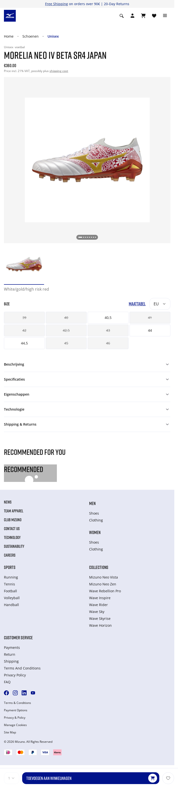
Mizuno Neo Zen (102, 584)
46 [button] (108, 343)
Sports (10, 567)
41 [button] (150, 317)
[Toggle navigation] (165, 16)
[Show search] (121, 16)
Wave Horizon (100, 625)
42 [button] (24, 330)
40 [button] (66, 317)
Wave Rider (98, 604)
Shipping (11, 661)
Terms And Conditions (22, 668)
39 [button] (24, 317)
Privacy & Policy (14, 717)
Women (94, 532)
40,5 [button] (108, 317)
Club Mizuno (12, 519)
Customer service (18, 637)
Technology (12, 537)
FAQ (7, 682)
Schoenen (30, 36)
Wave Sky (96, 611)
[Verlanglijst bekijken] (154, 16)
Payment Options (15, 710)
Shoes (94, 513)
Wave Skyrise (100, 618)
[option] (24, 264)
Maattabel (137, 303)
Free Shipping (56, 3)
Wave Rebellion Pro (105, 591)
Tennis (9, 584)
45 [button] (66, 343)
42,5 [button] (66, 330)
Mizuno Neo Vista (103, 577)
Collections (98, 567)
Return (9, 654)
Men (92, 503)
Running (11, 577)
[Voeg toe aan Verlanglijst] (168, 778)
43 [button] (108, 330)
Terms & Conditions (17, 703)
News (8, 502)
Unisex (53, 36)
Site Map (10, 732)
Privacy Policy (15, 675)
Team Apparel (13, 510)
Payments (12, 647)
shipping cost (58, 71)
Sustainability (14, 546)
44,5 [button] (24, 343)
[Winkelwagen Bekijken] (143, 16)
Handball (11, 604)
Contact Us (12, 528)
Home (9, 36)
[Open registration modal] (132, 16)
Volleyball (12, 597)
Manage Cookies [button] (15, 725)
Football (10, 591)
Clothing (96, 520)
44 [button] (150, 330)
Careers (10, 555)
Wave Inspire (100, 597)
